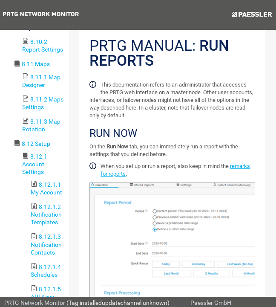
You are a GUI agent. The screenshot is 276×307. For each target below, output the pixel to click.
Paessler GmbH (210, 302)
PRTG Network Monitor (34, 302)
